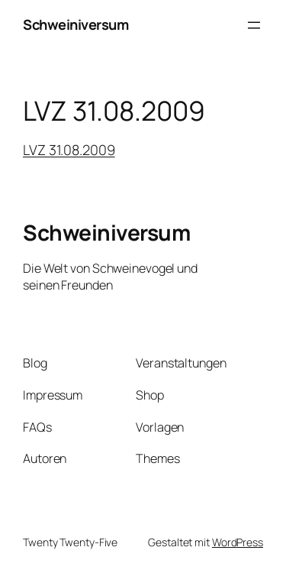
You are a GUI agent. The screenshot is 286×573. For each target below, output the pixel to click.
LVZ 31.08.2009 (69, 150)
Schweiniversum (75, 24)
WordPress (237, 542)
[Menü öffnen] (254, 25)
